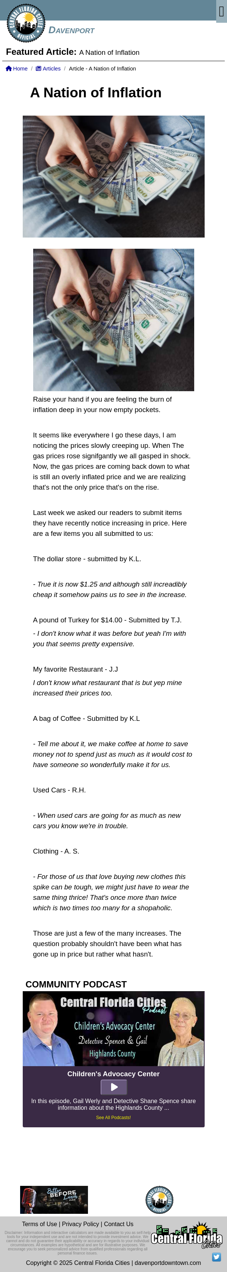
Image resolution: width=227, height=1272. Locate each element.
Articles (48, 69)
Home (17, 69)
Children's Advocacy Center (113, 1074)
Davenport (71, 29)
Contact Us (118, 1224)
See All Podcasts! (113, 1117)
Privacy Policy (80, 1224)
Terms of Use (39, 1224)
